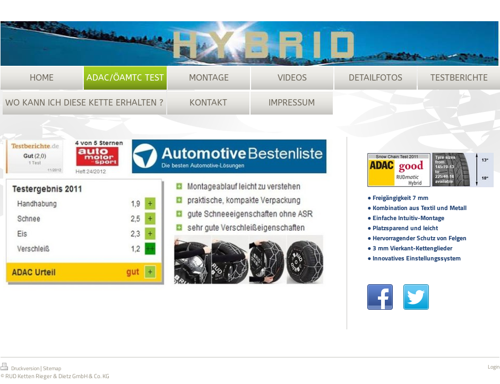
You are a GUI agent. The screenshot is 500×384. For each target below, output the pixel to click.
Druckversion (20, 367)
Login (493, 367)
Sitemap (52, 368)
